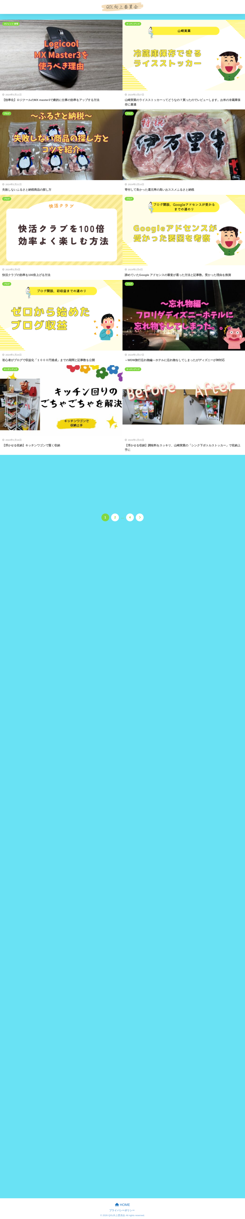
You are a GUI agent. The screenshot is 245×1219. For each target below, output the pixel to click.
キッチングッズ (133, 24)
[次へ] (140, 517)
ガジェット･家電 (11, 24)
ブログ (7, 113)
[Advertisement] (122, 480)
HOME (122, 1205)
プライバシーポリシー (122, 1210)
